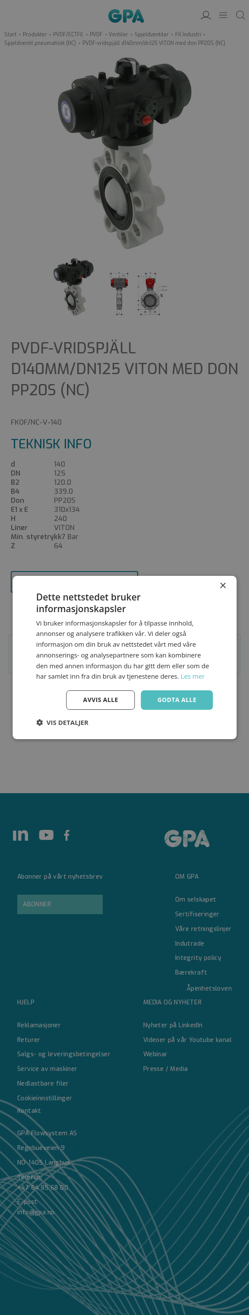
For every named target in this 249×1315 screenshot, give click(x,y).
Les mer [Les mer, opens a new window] (193, 676)
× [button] (222, 586)
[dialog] (124, 657)
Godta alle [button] (177, 700)
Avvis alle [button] (100, 700)
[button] (62, 722)
